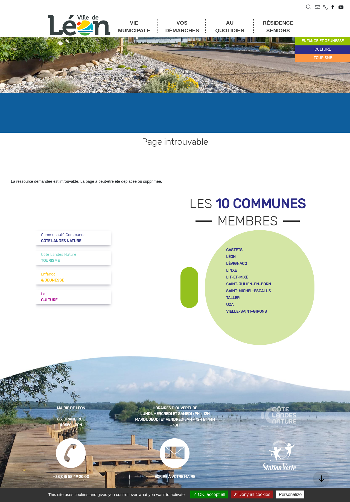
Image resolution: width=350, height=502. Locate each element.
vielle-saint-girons (246, 311)
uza (230, 304)
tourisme (323, 58)
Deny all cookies (252, 494)
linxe (231, 270)
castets (234, 250)
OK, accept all (209, 494)
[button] (308, 7)
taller (233, 297)
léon (231, 256)
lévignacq (236, 263)
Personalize (290, 494)
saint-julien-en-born (248, 284)
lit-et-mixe (237, 277)
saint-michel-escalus (248, 291)
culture (322, 49)
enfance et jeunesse (323, 41)
